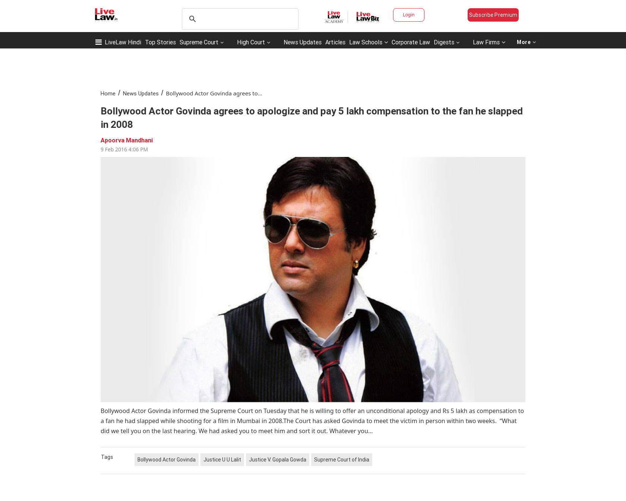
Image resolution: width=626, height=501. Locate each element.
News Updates (303, 42)
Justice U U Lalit (222, 459)
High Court (251, 42)
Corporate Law (411, 42)
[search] (239, 19)
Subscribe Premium (493, 15)
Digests (444, 42)
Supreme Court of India (341, 459)
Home (108, 93)
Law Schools (368, 42)
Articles (335, 42)
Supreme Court (199, 42)
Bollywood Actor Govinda (166, 459)
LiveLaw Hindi (123, 42)
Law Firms (489, 42)
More (526, 42)
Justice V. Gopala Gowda (277, 459)
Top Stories (160, 42)
